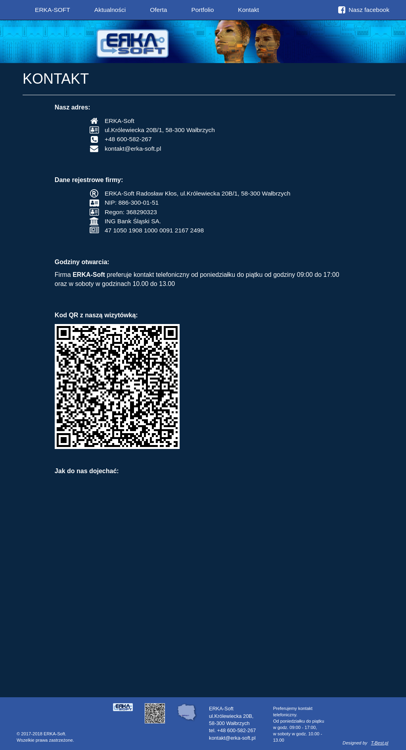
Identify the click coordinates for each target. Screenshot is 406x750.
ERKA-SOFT (52, 9)
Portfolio (202, 9)
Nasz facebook (363, 9)
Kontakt (248, 9)
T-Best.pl (380, 742)
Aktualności (110, 9)
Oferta (158, 9)
